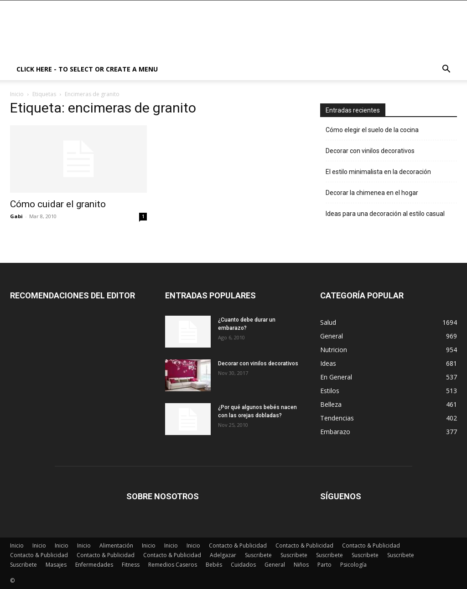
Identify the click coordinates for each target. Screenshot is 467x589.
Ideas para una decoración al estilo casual (385, 213)
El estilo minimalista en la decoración (378, 171)
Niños (301, 565)
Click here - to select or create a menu (87, 69)
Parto (324, 565)
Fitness (131, 565)
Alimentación (116, 545)
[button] (446, 70)
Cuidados (243, 565)
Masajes (56, 565)
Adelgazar (223, 555)
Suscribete (258, 555)
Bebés (214, 565)
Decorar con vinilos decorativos (370, 150)
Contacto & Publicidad (238, 545)
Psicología (353, 565)
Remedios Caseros (172, 565)
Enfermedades (94, 565)
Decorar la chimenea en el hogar (372, 192)
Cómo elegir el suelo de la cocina (372, 129)
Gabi (16, 216)
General (275, 565)
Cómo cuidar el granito (58, 204)
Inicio (17, 94)
